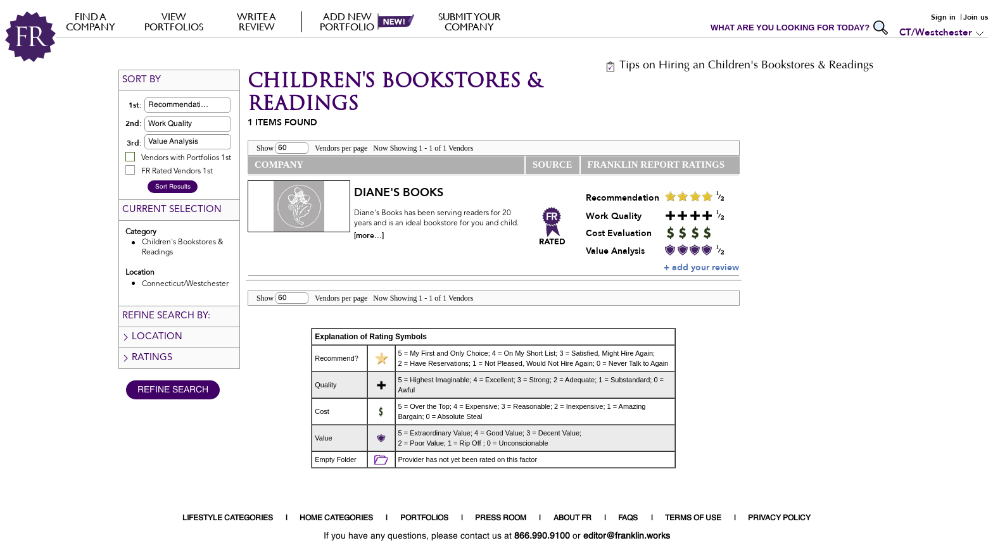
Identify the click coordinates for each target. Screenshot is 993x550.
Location (152, 337)
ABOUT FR (572, 518)
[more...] (369, 235)
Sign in (943, 17)
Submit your (469, 21)
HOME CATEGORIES (336, 518)
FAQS (628, 518)
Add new (347, 21)
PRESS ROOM (500, 518)
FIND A (91, 21)
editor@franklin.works (626, 536)
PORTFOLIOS (424, 518)
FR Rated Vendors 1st (177, 171)
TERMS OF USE (693, 518)
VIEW (174, 21)
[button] (207, 105)
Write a (257, 21)
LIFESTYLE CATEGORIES (227, 518)
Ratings (147, 358)
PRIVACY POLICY (779, 518)
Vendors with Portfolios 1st (186, 158)
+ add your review (701, 267)
